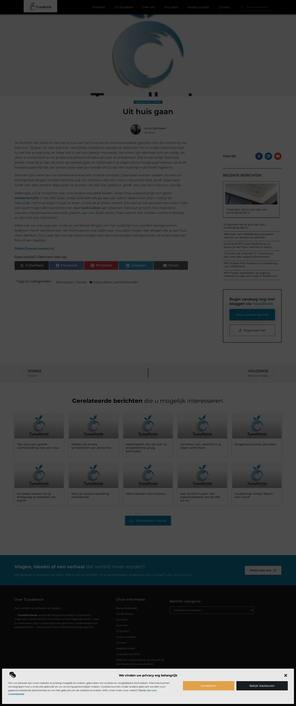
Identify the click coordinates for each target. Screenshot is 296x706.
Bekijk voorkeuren (262, 685)
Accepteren (208, 685)
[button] (286, 675)
